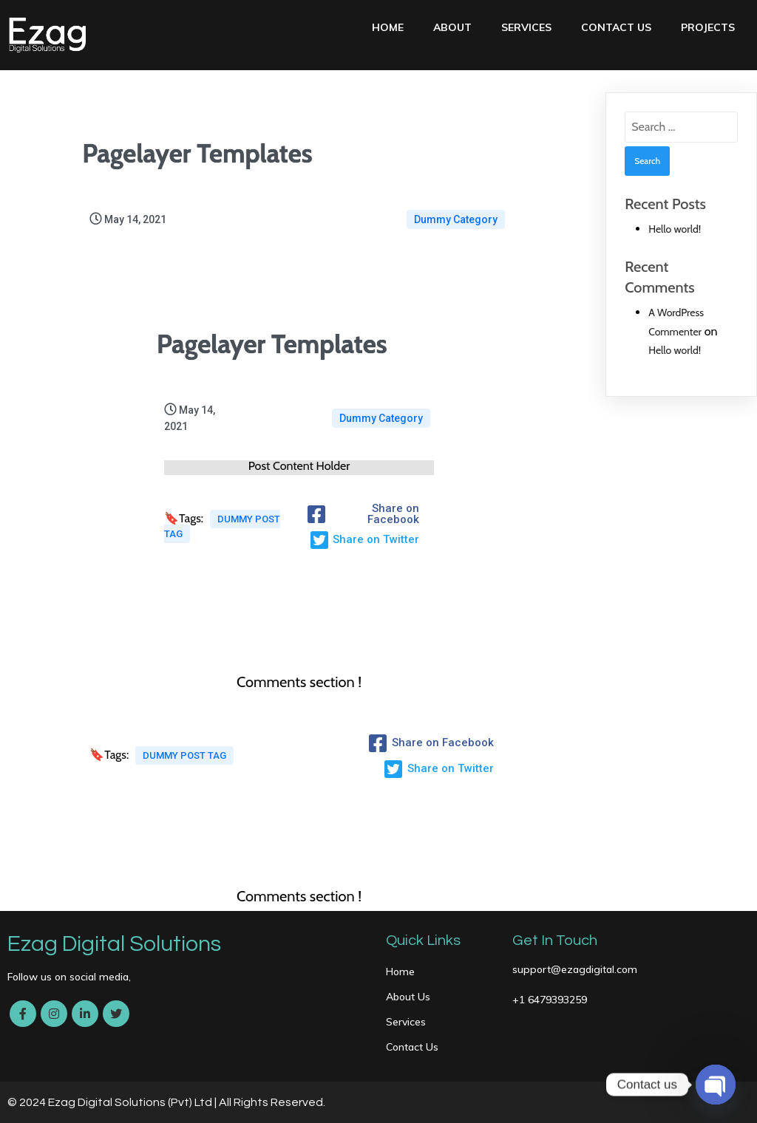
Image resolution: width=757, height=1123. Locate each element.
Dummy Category (456, 219)
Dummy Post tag (222, 526)
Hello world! (674, 229)
